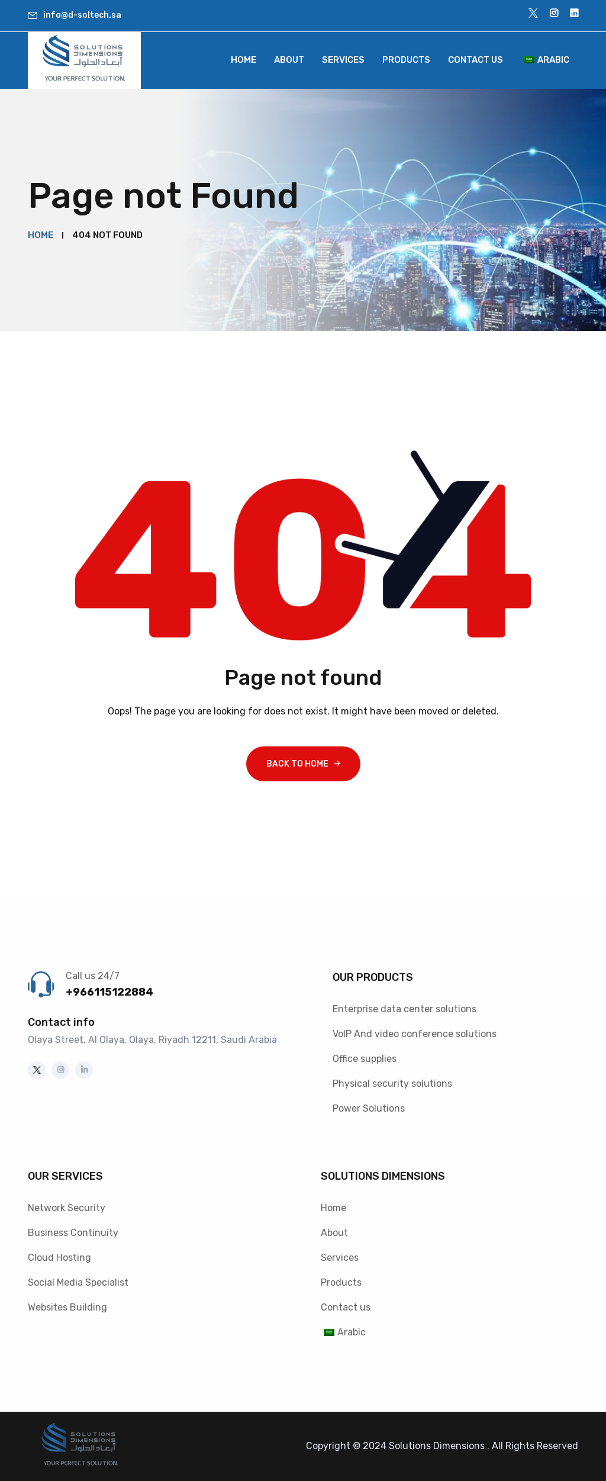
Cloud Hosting (59, 1257)
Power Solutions (369, 1108)
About (289, 59)
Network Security (66, 1207)
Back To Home (297, 764)
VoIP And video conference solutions (415, 1033)
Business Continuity (73, 1232)
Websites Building (67, 1307)
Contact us (475, 59)
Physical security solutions (392, 1083)
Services (343, 59)
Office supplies (365, 1058)
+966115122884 (109, 992)
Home (243, 59)
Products (406, 59)
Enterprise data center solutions (404, 1009)
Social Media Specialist (78, 1282)
